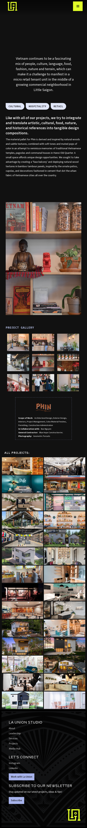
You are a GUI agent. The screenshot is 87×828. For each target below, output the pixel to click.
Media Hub (14, 748)
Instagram (14, 763)
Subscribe (16, 800)
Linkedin (13, 768)
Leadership (15, 733)
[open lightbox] (18, 342)
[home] (10, 6)
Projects (13, 743)
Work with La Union (21, 777)
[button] (78, 6)
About (12, 728)
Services (13, 738)
